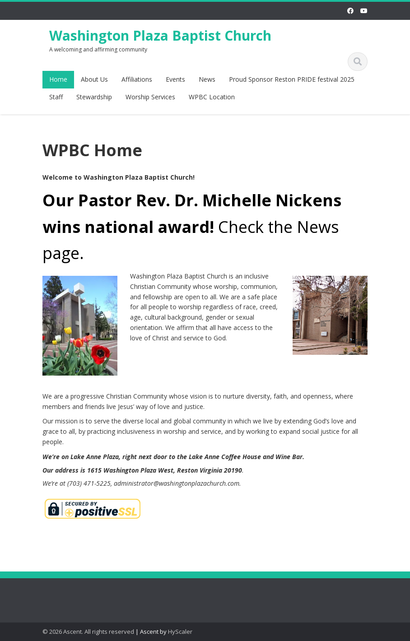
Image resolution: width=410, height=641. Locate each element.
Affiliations (136, 79)
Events (175, 79)
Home (58, 79)
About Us (94, 79)
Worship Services (150, 97)
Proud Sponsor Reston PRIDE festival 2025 (291, 79)
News (207, 79)
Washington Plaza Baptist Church (160, 35)
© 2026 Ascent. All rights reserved (88, 631)
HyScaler (180, 631)
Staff (56, 97)
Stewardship (94, 97)
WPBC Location (212, 97)
